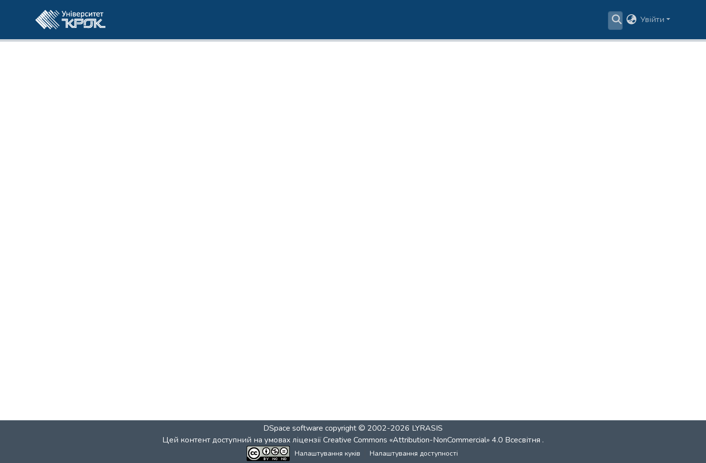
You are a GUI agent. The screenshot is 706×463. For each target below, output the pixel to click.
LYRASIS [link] (427, 428)
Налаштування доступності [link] (414, 453)
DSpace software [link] (293, 428)
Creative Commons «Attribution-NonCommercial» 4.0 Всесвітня (432, 440)
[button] (70, 19)
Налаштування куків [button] (327, 453)
